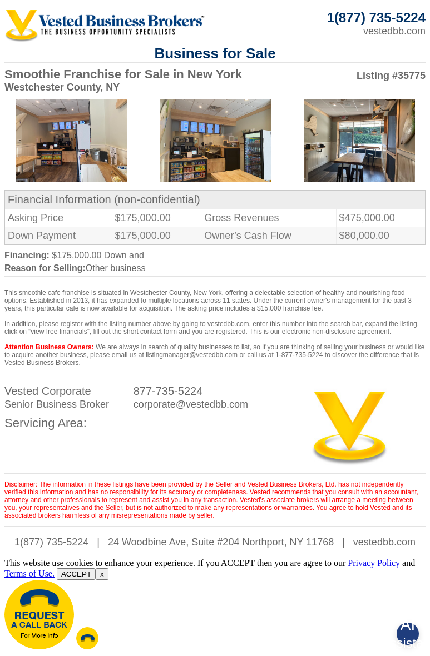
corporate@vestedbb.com (191, 404)
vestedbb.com (394, 31)
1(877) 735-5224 (51, 542)
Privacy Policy (374, 563)
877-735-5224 (168, 391)
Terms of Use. (29, 573)
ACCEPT (76, 574)
